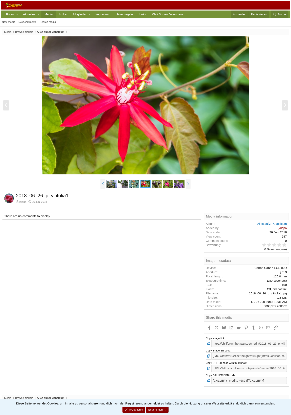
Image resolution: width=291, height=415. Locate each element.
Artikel (63, 14)
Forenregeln (124, 14)
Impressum (102, 14)
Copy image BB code (218, 350)
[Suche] (279, 14)
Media (48, 14)
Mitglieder (79, 14)
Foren (10, 14)
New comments (27, 21)
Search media (48, 21)
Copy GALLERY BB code (220, 373)
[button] (17, 14)
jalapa (22, 201)
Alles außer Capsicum (272, 223)
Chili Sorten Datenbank (167, 14)
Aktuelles (29, 14)
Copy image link (215, 338)
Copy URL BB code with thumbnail (226, 361)
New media (8, 21)
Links (142, 14)
